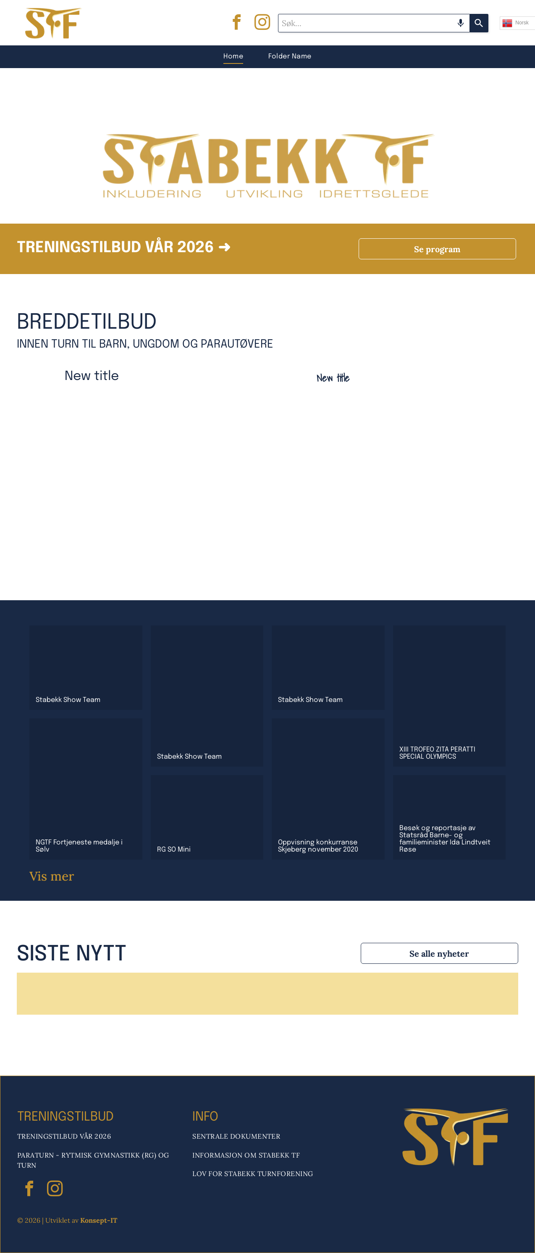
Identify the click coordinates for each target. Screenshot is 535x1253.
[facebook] (237, 23)
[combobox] (374, 23)
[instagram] (262, 23)
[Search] (479, 23)
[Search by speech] (461, 23)
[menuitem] (233, 56)
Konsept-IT (98, 1220)
